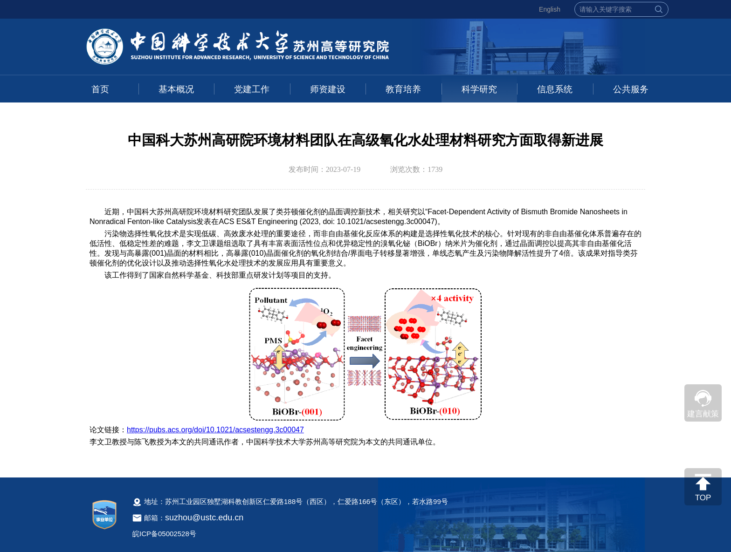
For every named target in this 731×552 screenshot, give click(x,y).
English (549, 9)
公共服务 (630, 89)
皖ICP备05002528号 (164, 534)
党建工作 (251, 89)
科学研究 (479, 89)
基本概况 (176, 89)
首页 (100, 89)
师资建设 (327, 89)
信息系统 (554, 89)
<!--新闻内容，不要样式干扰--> (365, 333)
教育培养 (403, 89)
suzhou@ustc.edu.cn (204, 517)
